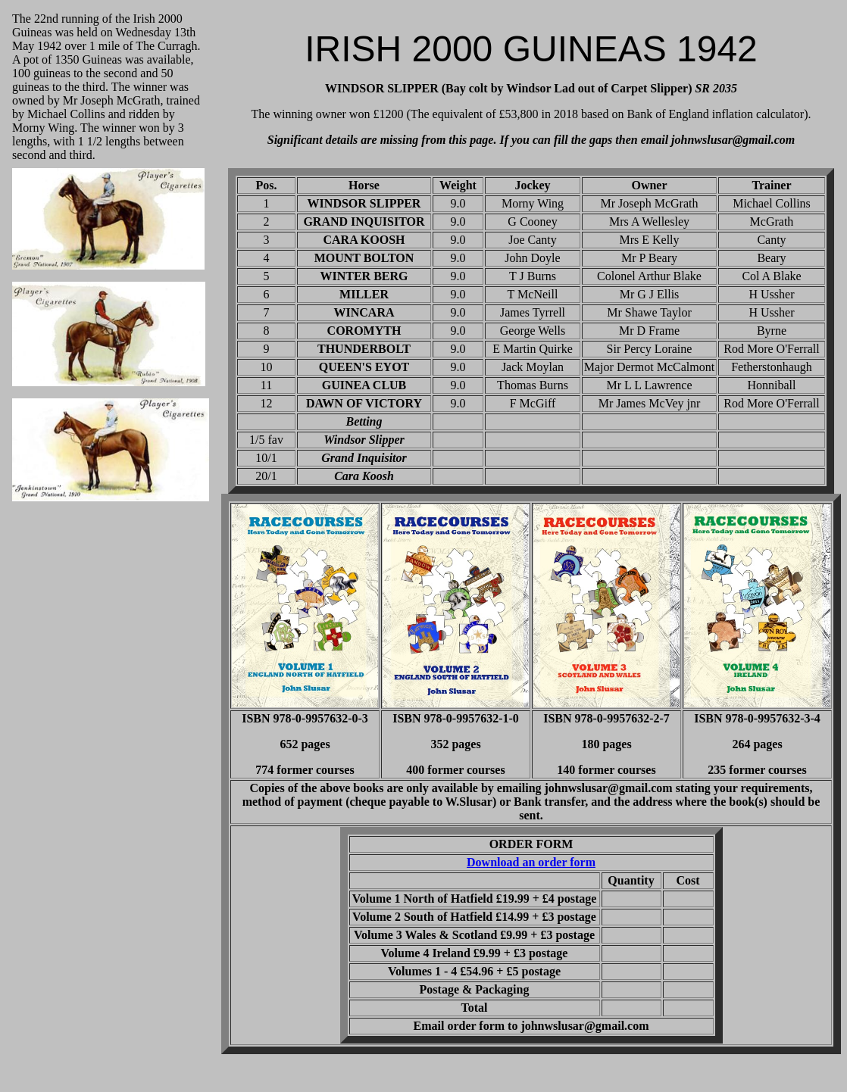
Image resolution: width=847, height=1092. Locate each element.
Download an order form (531, 862)
